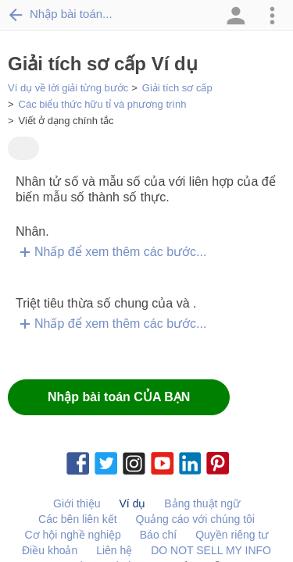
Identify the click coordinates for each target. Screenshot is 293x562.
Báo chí (158, 534)
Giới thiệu (77, 503)
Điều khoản (49, 550)
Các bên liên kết (77, 519)
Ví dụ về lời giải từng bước (68, 88)
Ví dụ (133, 503)
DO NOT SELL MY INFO (211, 550)
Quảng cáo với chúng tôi (195, 519)
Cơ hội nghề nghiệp (73, 534)
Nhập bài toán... (60, 14)
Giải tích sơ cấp (177, 88)
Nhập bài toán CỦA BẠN (119, 397)
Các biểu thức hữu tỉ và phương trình (103, 104)
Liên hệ (114, 550)
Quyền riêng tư (231, 534)
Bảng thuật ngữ (202, 503)
